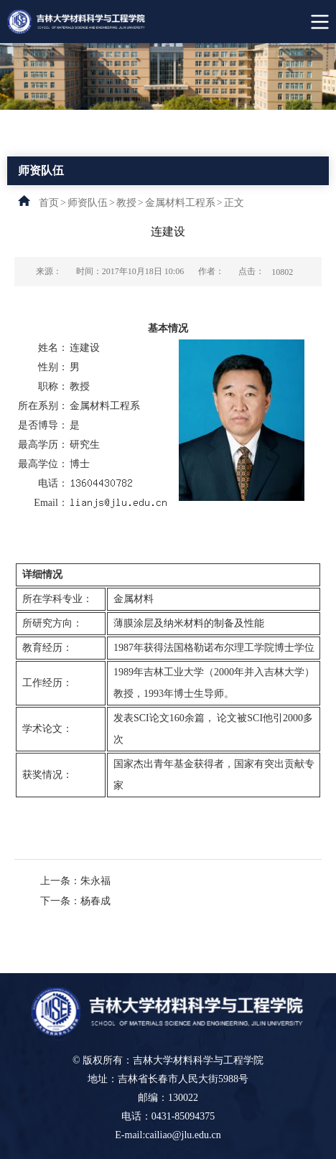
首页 (49, 202)
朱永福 (95, 881)
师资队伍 (87, 202)
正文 (234, 202)
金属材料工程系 (180, 202)
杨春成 (95, 901)
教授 (126, 202)
